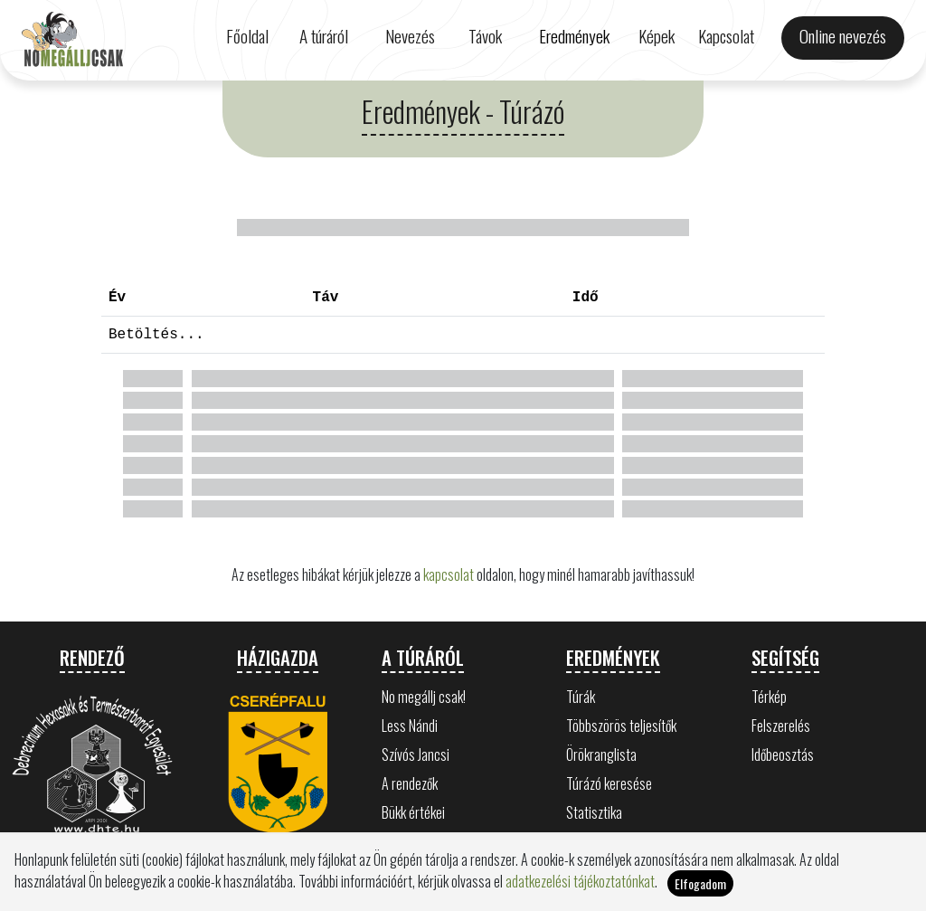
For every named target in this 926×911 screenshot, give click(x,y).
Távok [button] (485, 36)
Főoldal (247, 36)
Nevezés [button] (410, 36)
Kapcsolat (726, 36)
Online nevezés (842, 36)
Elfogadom (700, 883)
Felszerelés (780, 725)
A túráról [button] (323, 36)
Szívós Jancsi (415, 754)
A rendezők (410, 783)
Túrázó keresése (609, 783)
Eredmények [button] (574, 36)
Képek (656, 36)
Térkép (769, 696)
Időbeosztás (782, 754)
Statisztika (594, 812)
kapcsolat (448, 574)
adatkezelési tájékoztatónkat (580, 881)
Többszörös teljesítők (621, 725)
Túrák (580, 696)
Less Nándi (410, 725)
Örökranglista (601, 754)
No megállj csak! (424, 696)
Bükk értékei (413, 812)
